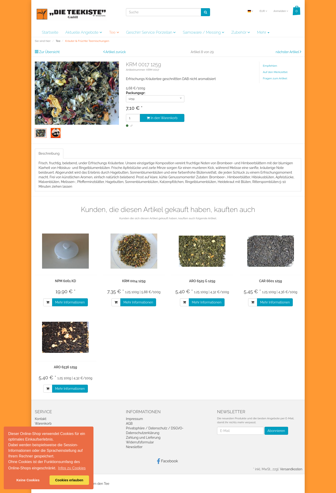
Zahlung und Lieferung (143, 437)
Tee (114, 32)
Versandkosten (291, 469)
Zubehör (240, 32)
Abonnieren (276, 431)
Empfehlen (270, 65)
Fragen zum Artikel (275, 78)
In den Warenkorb (162, 118)
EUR (263, 11)
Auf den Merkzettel (275, 72)
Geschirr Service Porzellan (151, 32)
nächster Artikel (288, 52)
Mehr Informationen (70, 302)
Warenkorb (43, 423)
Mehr (263, 32)
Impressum (134, 419)
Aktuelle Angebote (83, 32)
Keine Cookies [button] (27, 480)
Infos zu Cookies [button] (72, 468)
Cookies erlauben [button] (69, 480)
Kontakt (40, 419)
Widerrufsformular (140, 442)
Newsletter (134, 447)
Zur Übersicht (49, 52)
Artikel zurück (115, 52)
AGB (129, 423)
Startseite (50, 32)
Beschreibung (49, 153)
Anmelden (280, 11)
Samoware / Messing (203, 32)
